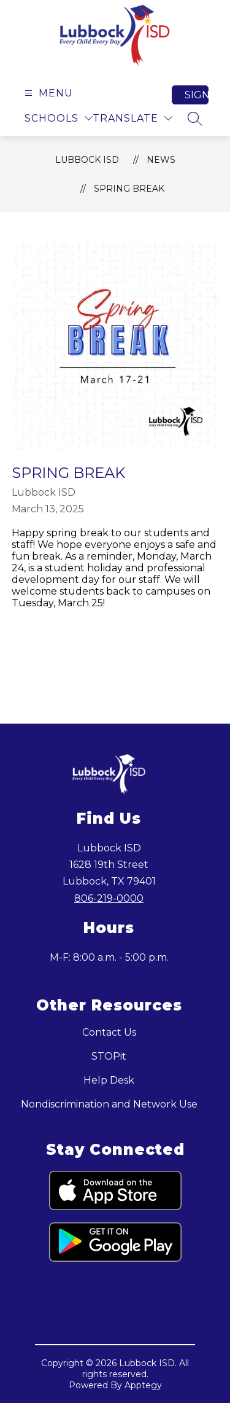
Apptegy (143, 1385)
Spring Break (129, 188)
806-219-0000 (109, 898)
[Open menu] (47, 93)
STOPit (108, 1056)
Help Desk (108, 1080)
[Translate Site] (132, 118)
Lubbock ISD (87, 159)
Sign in (197, 95)
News (161, 159)
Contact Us (109, 1032)
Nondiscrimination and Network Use (109, 1104)
